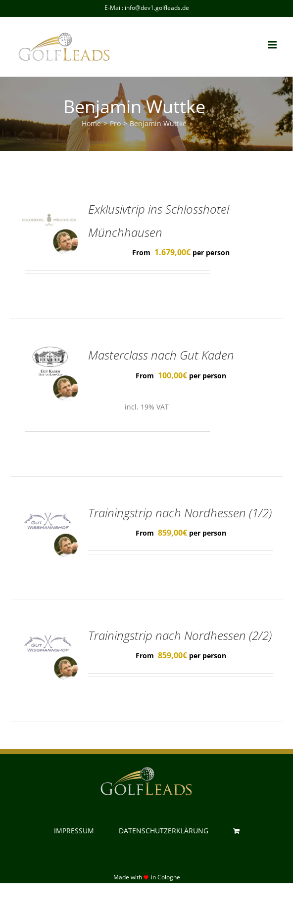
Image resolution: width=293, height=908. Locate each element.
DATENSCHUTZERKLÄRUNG (163, 830)
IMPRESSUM (74, 830)
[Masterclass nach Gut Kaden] (49, 351)
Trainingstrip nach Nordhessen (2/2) (180, 635)
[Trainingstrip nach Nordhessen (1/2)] (49, 509)
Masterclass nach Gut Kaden (161, 355)
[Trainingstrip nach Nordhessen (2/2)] (49, 631)
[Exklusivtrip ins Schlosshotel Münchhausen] (49, 205)
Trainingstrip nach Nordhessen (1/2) (180, 513)
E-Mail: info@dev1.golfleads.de (146, 7)
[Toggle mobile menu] (273, 45)
